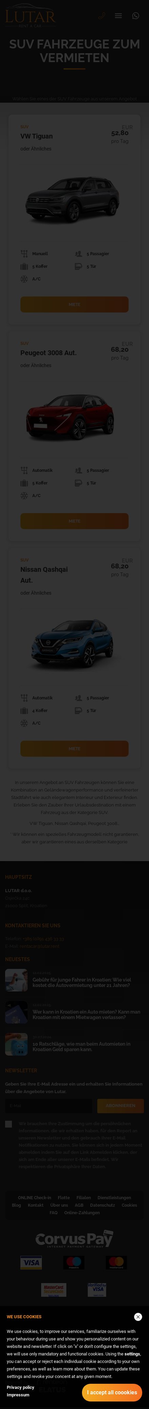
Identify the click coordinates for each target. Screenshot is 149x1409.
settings (132, 1353)
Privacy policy (20, 1387)
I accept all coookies (112, 1392)
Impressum (18, 1394)
